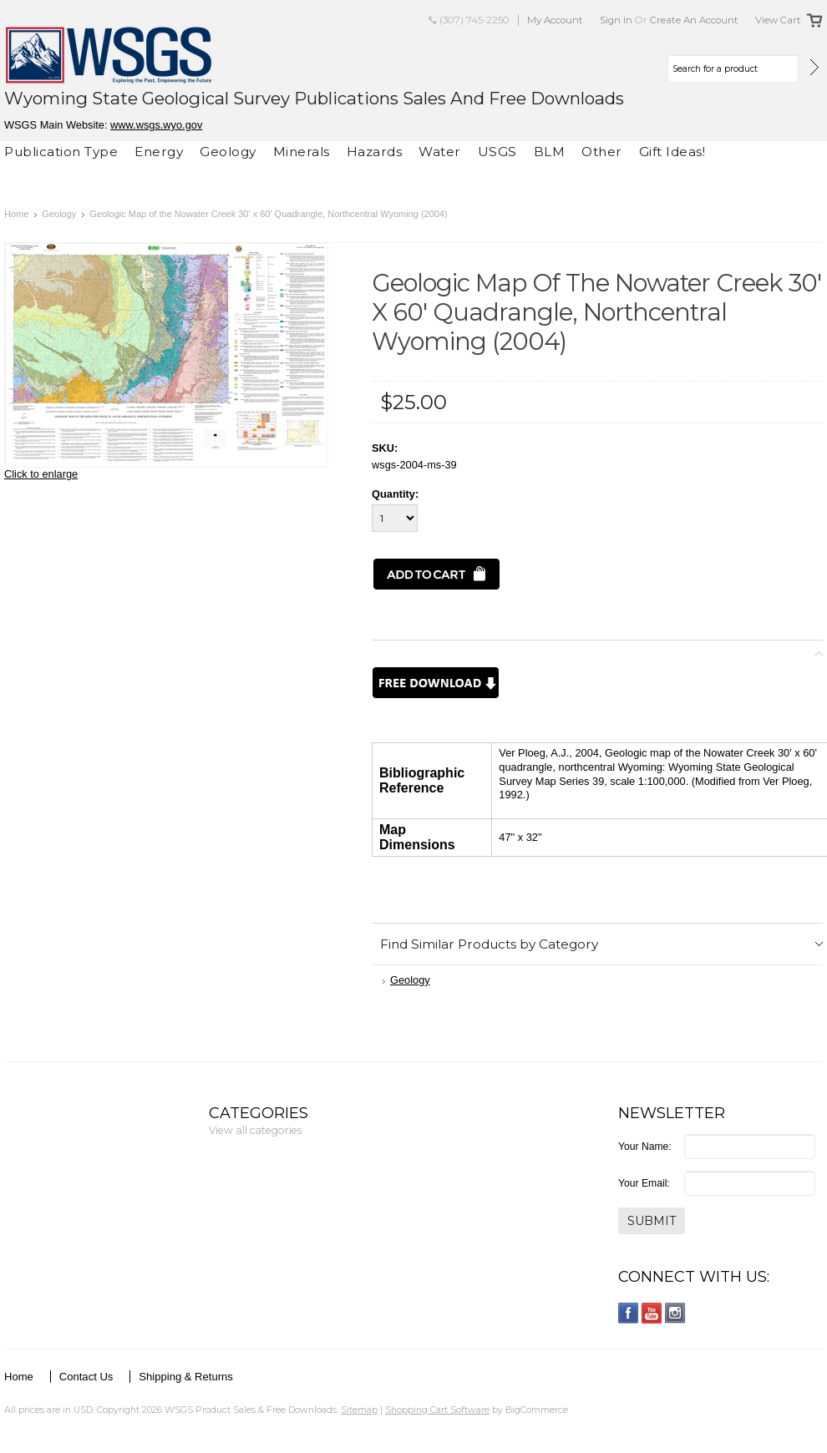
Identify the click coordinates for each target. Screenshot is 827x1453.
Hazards (375, 151)
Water (440, 151)
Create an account (694, 20)
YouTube (652, 1313)
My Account (555, 20)
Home (16, 214)
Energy (158, 151)
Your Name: (645, 1146)
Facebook (628, 1313)
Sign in (616, 20)
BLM (550, 151)
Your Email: (644, 1183)
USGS (497, 151)
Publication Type (61, 151)
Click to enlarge (41, 474)
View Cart (778, 20)
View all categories (255, 1130)
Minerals (301, 151)
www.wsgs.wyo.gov (156, 125)
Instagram (675, 1313)
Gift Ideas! (672, 151)
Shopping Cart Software (437, 1409)
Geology (228, 151)
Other (601, 151)
